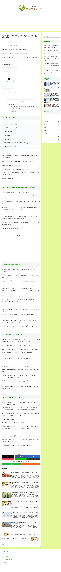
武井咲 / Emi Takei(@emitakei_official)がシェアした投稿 (12, 92)
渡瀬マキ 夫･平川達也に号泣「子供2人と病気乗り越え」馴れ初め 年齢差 (51, 58)
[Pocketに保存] (8, 459)
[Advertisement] (30, 23)
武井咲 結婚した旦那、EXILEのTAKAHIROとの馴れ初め (21, 106)
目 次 (19, 101)
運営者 (3, 563)
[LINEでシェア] (21, 459)
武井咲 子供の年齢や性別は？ (16, 107)
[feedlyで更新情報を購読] (11, 463)
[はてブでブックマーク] (33, 456)
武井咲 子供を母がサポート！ (16, 111)
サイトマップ (4, 555)
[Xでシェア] (8, 456)
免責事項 (3, 561)
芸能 (51, 136)
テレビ (51, 125)
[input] (51, 36)
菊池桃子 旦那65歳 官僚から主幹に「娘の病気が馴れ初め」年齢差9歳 (51, 52)
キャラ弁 (51, 119)
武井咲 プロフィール (14, 104)
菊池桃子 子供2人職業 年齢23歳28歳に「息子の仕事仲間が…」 (51, 46)
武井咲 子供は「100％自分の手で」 (17, 109)
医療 (51, 127)
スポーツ (51, 122)
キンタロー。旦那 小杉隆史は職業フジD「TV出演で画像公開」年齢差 (51, 65)
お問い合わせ (4, 552)
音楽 (51, 139)
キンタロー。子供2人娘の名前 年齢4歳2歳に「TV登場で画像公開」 (51, 72)
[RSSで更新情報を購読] (30, 463)
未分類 (51, 133)
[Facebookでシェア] (21, 456)
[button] (33, 459)
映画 (51, 130)
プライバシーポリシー (6, 558)
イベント (51, 116)
